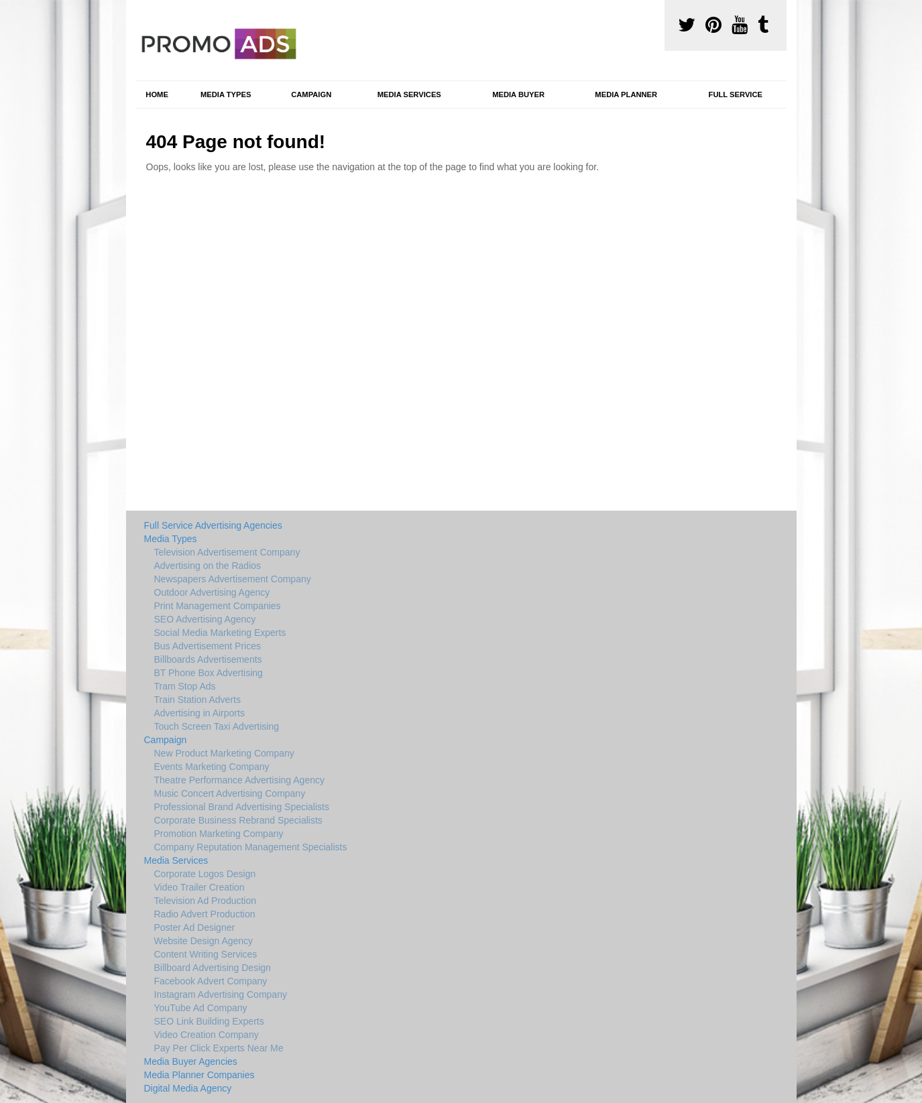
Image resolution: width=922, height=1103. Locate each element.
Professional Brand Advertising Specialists (241, 806)
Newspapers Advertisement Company (232, 579)
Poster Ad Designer (194, 927)
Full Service (735, 94)
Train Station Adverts (197, 699)
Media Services (409, 94)
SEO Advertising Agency (205, 619)
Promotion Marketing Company (219, 833)
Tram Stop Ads (185, 686)
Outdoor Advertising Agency (212, 592)
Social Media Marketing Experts (220, 632)
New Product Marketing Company (224, 753)
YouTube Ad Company (200, 1007)
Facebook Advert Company (211, 981)
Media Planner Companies (199, 1074)
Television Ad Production (205, 900)
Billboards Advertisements (208, 659)
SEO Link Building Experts (209, 1021)
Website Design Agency (203, 940)
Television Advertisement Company (227, 552)
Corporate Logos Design (205, 873)
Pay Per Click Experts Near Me (219, 1048)
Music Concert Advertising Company (230, 793)
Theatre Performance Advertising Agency (239, 780)
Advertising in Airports (199, 713)
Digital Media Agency (188, 1088)
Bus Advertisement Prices (208, 646)
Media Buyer (518, 94)
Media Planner (626, 94)
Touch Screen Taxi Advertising (217, 726)
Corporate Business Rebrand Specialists (238, 820)
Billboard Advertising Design (212, 967)
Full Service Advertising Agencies (213, 525)
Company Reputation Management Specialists (250, 847)
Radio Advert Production (204, 914)
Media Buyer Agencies (190, 1061)
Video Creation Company (206, 1034)
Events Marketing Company (212, 766)
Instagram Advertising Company (220, 994)
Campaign (311, 94)
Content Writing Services (205, 954)
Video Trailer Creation (199, 887)
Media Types (225, 94)
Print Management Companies (217, 605)
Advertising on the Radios (208, 565)
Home (157, 94)
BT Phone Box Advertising (208, 672)
